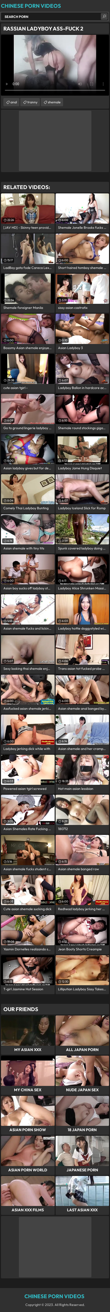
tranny (32, 102)
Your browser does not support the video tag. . (55, 65)
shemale (54, 102)
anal (13, 102)
